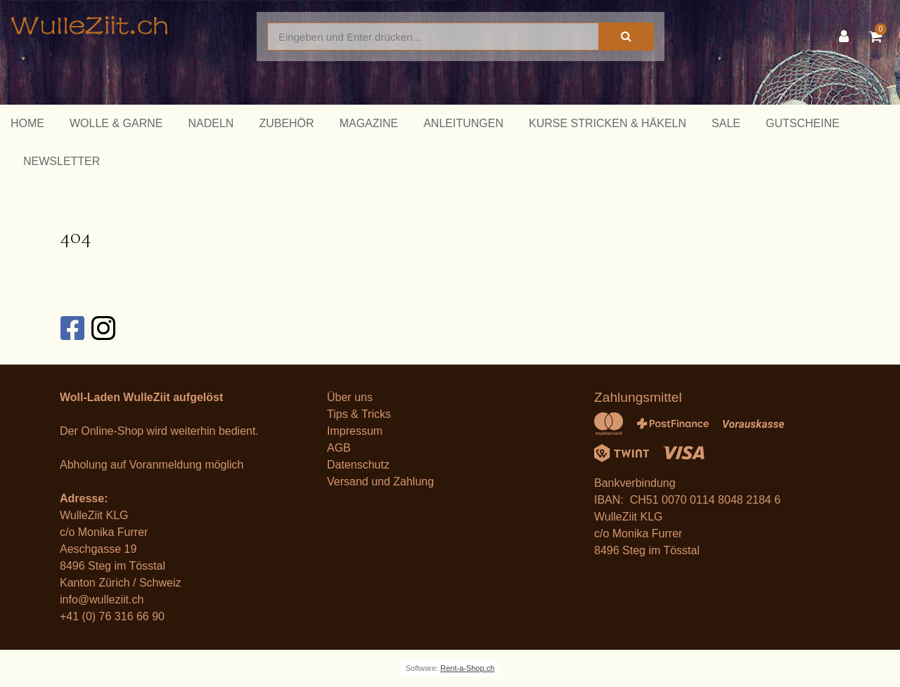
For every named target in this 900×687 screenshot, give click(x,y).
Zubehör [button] (286, 123)
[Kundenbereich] (847, 36)
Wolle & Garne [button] (116, 123)
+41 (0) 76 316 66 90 (112, 616)
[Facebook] (72, 328)
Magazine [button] (369, 123)
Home (27, 123)
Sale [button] (726, 123)
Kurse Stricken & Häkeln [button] (607, 123)
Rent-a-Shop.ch (467, 668)
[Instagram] (103, 328)
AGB (339, 448)
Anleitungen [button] (463, 123)
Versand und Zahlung (380, 482)
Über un (347, 397)
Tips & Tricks (359, 414)
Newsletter (61, 161)
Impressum (354, 431)
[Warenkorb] (879, 36)
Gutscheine (803, 123)
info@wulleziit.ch (101, 600)
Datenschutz (358, 465)
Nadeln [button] (210, 123)
